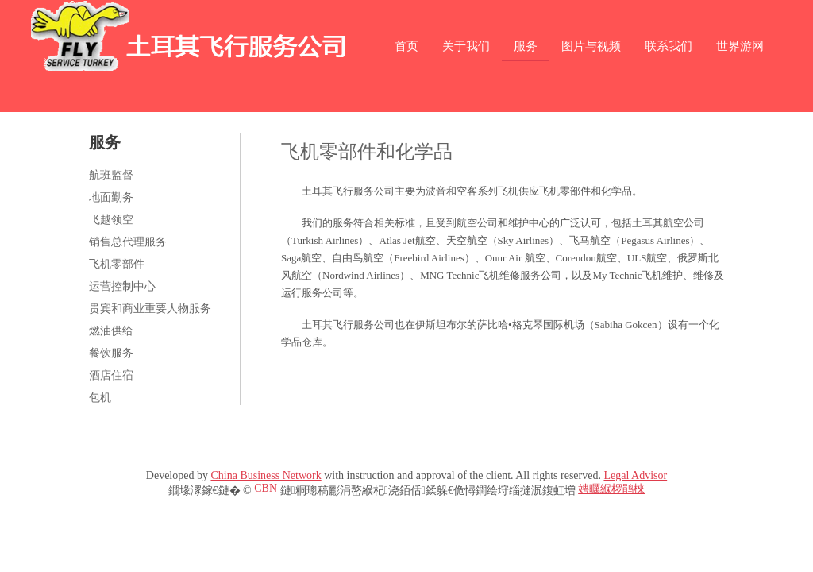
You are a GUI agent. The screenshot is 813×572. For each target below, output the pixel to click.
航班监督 (111, 175)
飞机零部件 (116, 264)
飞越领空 (111, 220)
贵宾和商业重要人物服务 (150, 309)
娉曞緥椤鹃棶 (611, 489)
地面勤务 (111, 197)
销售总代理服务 (128, 242)
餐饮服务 (111, 353)
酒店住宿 (111, 375)
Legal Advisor (635, 475)
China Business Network (265, 475)
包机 (100, 398)
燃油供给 (111, 331)
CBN (265, 488)
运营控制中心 (122, 286)
